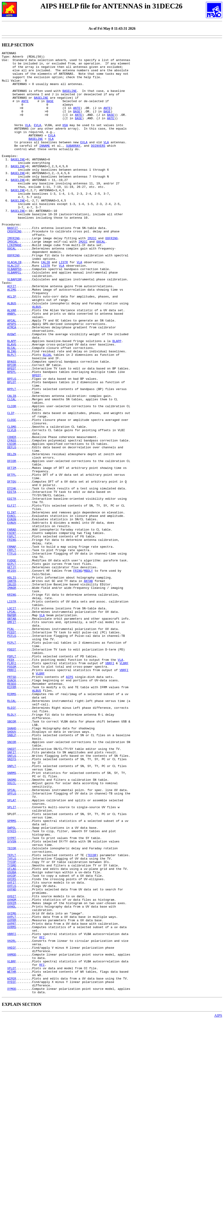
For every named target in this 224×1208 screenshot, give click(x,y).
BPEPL (11, 436)
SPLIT (11, 958)
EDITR (11, 588)
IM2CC (91, 276)
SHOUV (11, 868)
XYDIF (11, 1168)
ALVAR (11, 362)
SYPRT (11, 995)
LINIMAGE (14, 284)
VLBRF (124, 786)
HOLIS (11, 683)
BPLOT (11, 448)
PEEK (10, 782)
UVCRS (11, 1045)
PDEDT (11, 769)
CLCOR (11, 477)
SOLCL (11, 930)
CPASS (11, 518)
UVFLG (11, 1053)
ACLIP (11, 346)
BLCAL (11, 407)
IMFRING (13, 276)
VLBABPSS (14, 313)
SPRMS (11, 975)
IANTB (11, 687)
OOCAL (100, 280)
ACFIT (11, 333)
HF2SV (11, 675)
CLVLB (11, 506)
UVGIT (11, 1065)
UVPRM (11, 1094)
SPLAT (11, 950)
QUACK (11, 806)
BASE (49, 111)
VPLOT (11, 1152)
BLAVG (11, 403)
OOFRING (111, 276)
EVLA (37, 140)
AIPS (69, 802)
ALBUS (11, 354)
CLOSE (11, 494)
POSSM (11, 790)
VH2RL (11, 1119)
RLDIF (11, 839)
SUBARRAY (73, 165)
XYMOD (11, 1176)
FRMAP (11, 646)
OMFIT (11, 736)
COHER (11, 514)
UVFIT (11, 1049)
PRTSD (11, 802)
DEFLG (11, 527)
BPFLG (11, 444)
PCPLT (11, 761)
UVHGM (11, 1069)
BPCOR (11, 428)
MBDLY (88, 675)
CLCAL (11, 469)
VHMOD (11, 1135)
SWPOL (11, 983)
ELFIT (11, 597)
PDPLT (11, 777)
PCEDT (11, 749)
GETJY (11, 671)
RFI (42, 1115)
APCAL (11, 374)
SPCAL (11, 938)
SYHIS (11, 987)
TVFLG (11, 1020)
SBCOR (11, 856)
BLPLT (11, 416)
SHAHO (11, 864)
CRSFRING (14, 267)
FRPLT (11, 650)
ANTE (25, 111)
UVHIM (11, 1074)
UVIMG (11, 1086)
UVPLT (11, 1090)
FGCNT (11, 629)
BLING (11, 411)
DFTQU (11, 568)
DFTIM (11, 551)
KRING (11, 703)
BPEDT (11, 432)
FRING (11, 638)
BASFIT (12, 263)
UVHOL (11, 1078)
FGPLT (11, 634)
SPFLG (11, 942)
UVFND (11, 1057)
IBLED (11, 691)
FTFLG (11, 654)
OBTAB (11, 732)
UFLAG (11, 1032)
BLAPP (11, 399)
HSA (65, 140)
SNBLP (11, 872)
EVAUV (11, 617)
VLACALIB (14, 305)
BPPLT (11, 457)
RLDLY (11, 847)
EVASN (11, 613)
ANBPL (11, 366)
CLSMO (11, 502)
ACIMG (11, 337)
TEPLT (11, 1016)
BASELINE (69, 99)
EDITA (11, 580)
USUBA (11, 1037)
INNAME (44, 165)
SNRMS (11, 917)
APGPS (11, 379)
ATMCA (11, 383)
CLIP (10, 485)
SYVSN (11, 1000)
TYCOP (11, 1024)
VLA (27, 140)
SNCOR (11, 880)
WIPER (11, 1164)
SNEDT (11, 889)
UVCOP (11, 1041)
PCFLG (11, 753)
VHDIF (11, 1127)
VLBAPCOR (14, 325)
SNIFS (11, 901)
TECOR (11, 1008)
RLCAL (11, 831)
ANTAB (88, 687)
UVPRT (11, 1098)
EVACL (11, 609)
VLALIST (13, 309)
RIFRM (11, 814)
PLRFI (11, 786)
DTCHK (11, 576)
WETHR (11, 1156)
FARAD (11, 625)
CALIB (45, 305)
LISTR (63, 305)
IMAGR (11, 695)
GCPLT (11, 666)
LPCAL (11, 724)
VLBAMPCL (14, 317)
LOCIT (11, 720)
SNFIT (11, 893)
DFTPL (11, 560)
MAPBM (11, 728)
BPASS (11, 424)
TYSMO (11, 1028)
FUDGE (11, 662)
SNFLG (11, 897)
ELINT (11, 605)
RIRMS (11, 823)
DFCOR (11, 543)
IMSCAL (12, 280)
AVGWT (11, 391)
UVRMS (11, 1102)
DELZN (11, 535)
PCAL (10, 745)
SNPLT (11, 909)
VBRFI (109, 786)
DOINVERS (98, 165)
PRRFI (11, 794)
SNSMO (11, 926)
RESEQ (11, 810)
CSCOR (11, 522)
